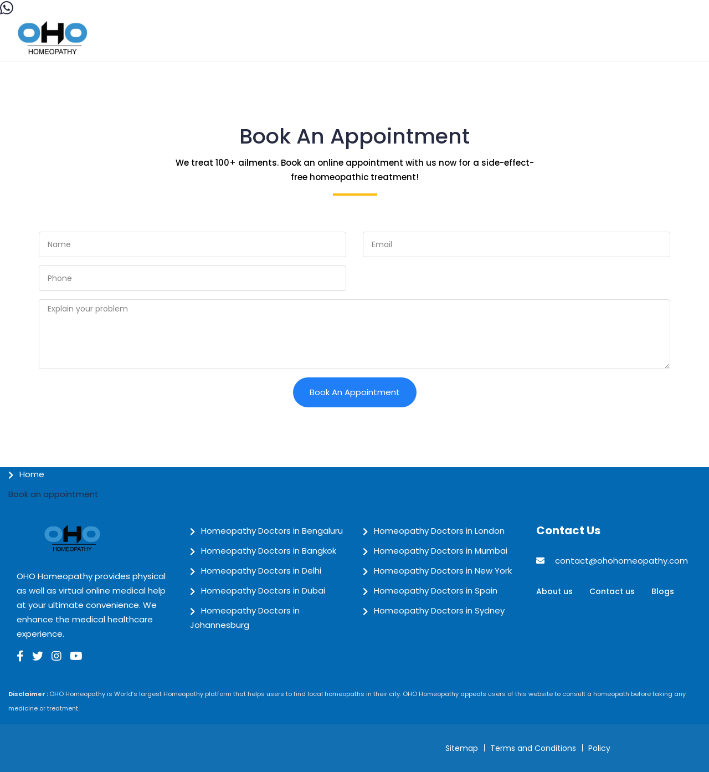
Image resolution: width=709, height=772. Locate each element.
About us (554, 591)
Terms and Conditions (533, 748)
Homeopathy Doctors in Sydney (439, 610)
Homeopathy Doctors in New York (443, 570)
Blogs (662, 591)
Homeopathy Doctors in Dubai (263, 590)
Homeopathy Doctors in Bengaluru (272, 530)
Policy (599, 748)
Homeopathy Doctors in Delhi (261, 570)
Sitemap (461, 748)
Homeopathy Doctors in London (439, 530)
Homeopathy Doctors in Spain (435, 590)
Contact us (612, 591)
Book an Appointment (355, 392)
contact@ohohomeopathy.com (621, 560)
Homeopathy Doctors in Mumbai (440, 550)
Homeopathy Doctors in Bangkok (268, 550)
